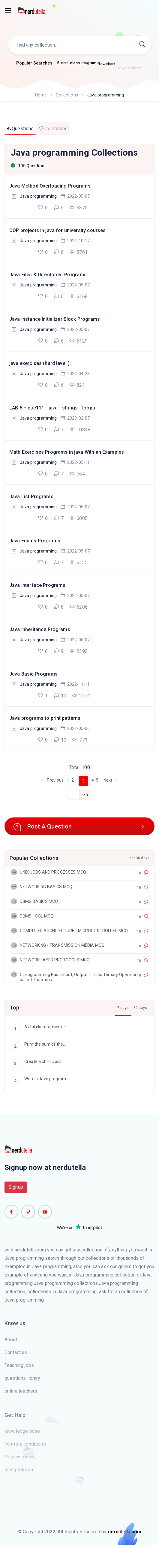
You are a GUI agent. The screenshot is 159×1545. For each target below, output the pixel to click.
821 (77, 385)
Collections (66, 95)
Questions (20, 128)
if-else (63, 63)
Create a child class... (37, 1062)
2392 (78, 651)
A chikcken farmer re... (39, 1027)
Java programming (38, 196)
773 (80, 740)
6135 (78, 562)
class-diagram (83, 66)
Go (85, 794)
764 (77, 474)
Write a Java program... (40, 1079)
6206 (78, 607)
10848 (79, 429)
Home (41, 95)
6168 (78, 296)
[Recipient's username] (74, 795)
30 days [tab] (140, 1008)
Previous (52, 780)
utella (125, 1532)
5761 (78, 252)
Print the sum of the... (38, 1044)
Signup (15, 1190)
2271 (81, 696)
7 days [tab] (123, 1008)
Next (111, 780)
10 (60, 696)
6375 (78, 208)
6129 (78, 341)
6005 (78, 518)
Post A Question (80, 826)
